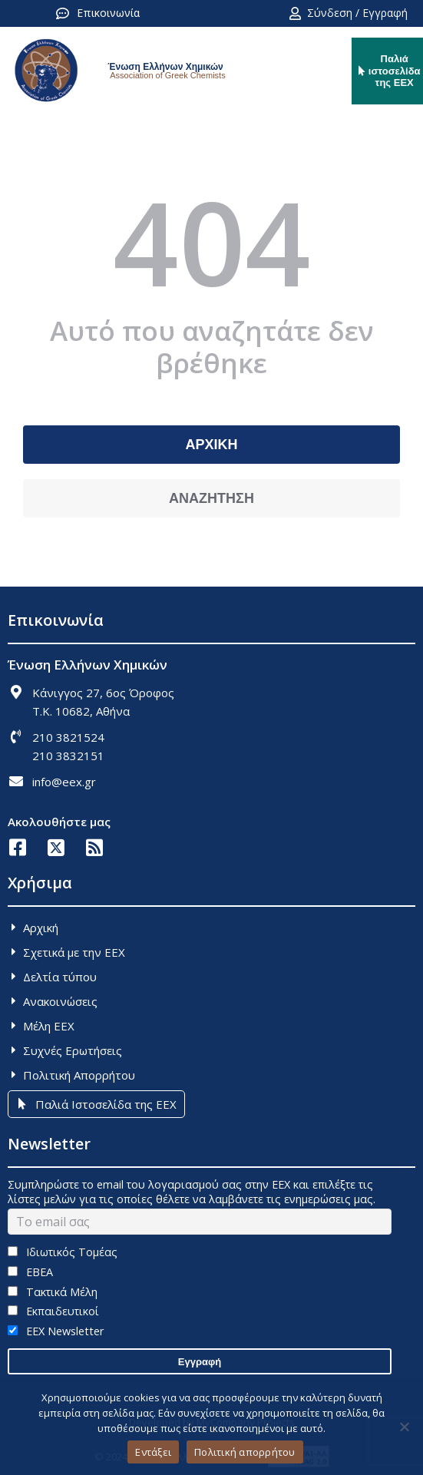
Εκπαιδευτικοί (53, 1311)
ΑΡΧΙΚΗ (211, 444)
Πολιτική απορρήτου (245, 1452)
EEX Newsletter (56, 1331)
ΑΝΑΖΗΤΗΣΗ (211, 498)
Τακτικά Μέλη (52, 1292)
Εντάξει (153, 1452)
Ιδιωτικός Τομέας (62, 1252)
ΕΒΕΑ (30, 1272)
